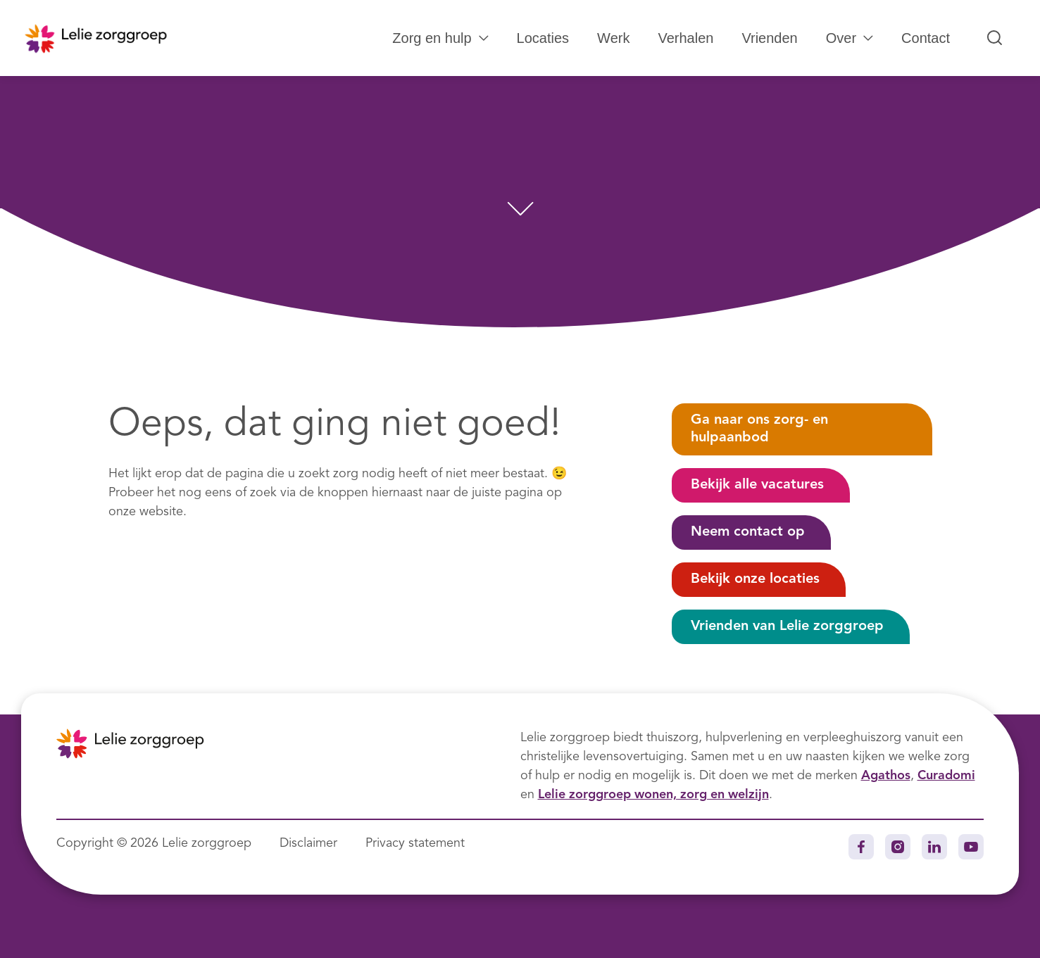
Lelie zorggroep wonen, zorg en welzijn (653, 794)
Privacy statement (415, 843)
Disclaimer (308, 843)
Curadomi (946, 775)
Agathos (885, 775)
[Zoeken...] (995, 38)
